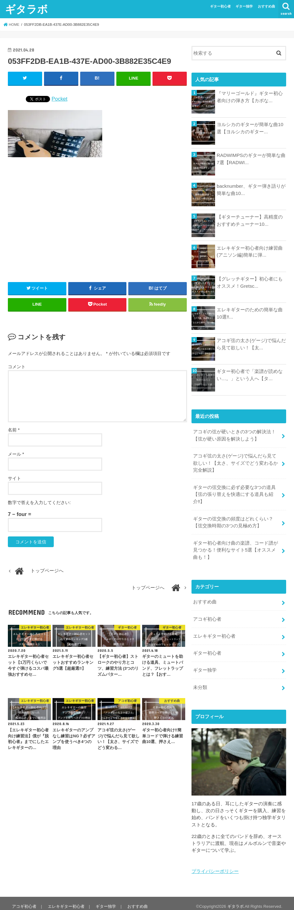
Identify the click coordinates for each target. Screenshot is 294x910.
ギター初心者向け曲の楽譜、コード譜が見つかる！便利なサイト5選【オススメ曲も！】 (236, 546)
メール (16, 453)
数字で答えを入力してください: (39, 502)
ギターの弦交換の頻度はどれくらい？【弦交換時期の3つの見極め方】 (233, 520)
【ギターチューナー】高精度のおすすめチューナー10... (250, 220)
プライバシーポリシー (215, 865)
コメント (16, 366)
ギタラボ (26, 9)
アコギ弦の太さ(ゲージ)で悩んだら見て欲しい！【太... (251, 344)
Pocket (59, 98)
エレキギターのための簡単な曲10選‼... (250, 313)
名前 (13, 429)
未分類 (200, 681)
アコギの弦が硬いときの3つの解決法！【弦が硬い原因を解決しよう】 (234, 435)
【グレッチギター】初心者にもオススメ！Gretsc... (250, 282)
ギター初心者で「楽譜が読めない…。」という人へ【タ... (250, 375)
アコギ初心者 (207, 614)
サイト (14, 477)
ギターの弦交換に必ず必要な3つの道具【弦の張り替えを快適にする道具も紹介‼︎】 (234, 492)
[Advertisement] (97, 217)
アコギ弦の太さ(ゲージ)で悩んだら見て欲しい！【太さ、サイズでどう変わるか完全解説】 (235, 461)
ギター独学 (244, 6)
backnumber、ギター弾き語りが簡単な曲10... (251, 190)
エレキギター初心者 (214, 631)
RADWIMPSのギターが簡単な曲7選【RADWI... (251, 159)
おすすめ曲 (266, 6)
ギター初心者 (220, 6)
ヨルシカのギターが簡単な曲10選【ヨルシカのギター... (250, 128)
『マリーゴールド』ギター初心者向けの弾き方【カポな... (250, 97)
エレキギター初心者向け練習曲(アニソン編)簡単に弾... (250, 252)
